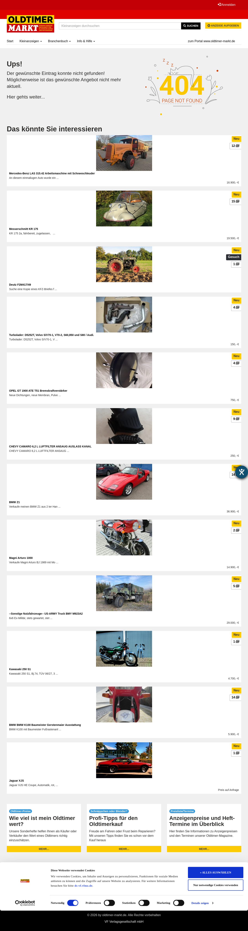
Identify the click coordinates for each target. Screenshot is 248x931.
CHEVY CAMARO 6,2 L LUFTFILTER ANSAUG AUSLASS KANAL (50, 446)
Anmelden (226, 4)
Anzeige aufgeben (223, 25)
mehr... (44, 848)
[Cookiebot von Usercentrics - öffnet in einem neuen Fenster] (25, 923)
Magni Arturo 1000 (21, 557)
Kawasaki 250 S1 (20, 669)
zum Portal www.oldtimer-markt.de (211, 41)
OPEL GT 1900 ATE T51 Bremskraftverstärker (38, 390)
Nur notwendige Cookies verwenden (215, 905)
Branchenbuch (59, 41)
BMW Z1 (14, 502)
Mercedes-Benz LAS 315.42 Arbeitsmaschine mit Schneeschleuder (52, 173)
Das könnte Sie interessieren (54, 129)
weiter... (37, 96)
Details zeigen (200, 923)
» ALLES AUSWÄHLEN (215, 892)
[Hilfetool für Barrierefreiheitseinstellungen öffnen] (241, 472)
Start (10, 41)
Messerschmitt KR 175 (23, 228)
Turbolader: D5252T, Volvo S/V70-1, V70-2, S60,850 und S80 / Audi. (51, 335)
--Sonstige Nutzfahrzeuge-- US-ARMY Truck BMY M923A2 (46, 613)
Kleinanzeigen (31, 41)
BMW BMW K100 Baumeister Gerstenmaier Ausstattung (45, 724)
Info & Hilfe (86, 41)
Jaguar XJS (16, 780)
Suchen (190, 25)
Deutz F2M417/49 (20, 284)
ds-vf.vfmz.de (83, 906)
